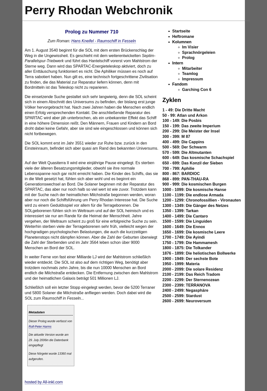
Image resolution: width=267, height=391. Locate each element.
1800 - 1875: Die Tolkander (187, 248)
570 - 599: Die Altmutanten (187, 152)
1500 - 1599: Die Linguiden (187, 221)
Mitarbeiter (192, 68)
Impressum (192, 79)
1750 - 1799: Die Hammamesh (190, 243)
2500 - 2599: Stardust (182, 296)
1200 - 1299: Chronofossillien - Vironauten (202, 200)
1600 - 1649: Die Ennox (184, 227)
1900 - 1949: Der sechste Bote (190, 259)
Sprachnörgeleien (198, 52)
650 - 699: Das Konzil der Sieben (193, 163)
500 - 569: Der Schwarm (185, 147)
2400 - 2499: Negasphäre (185, 290)
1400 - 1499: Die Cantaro (185, 216)
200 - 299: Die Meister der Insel (191, 131)
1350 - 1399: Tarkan (180, 211)
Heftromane (183, 36)
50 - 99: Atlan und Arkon (185, 115)
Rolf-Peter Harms (40, 326)
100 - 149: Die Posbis (182, 120)
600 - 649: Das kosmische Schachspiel (198, 158)
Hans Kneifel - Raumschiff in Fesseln (103, 41)
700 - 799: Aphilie (178, 168)
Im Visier (190, 47)
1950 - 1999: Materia (181, 264)
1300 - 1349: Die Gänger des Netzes (196, 205)
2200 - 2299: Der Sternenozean (191, 280)
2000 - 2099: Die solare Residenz (193, 269)
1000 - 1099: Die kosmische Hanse (194, 190)
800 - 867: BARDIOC (181, 174)
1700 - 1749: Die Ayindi (184, 237)
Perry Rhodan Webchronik (99, 10)
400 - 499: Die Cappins (183, 142)
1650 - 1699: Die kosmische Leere (194, 232)
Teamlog (190, 74)
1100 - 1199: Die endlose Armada (193, 195)
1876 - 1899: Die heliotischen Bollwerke (199, 253)
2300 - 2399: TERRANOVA (186, 285)
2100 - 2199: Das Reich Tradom (191, 274)
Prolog (188, 58)
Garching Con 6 (196, 89)
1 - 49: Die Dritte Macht (184, 110)
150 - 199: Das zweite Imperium (192, 126)
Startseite (181, 31)
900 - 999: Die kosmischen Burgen (194, 184)
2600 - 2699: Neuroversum (187, 301)
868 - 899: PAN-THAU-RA (186, 179)
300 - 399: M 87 (176, 136)
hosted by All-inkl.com (44, 382)
